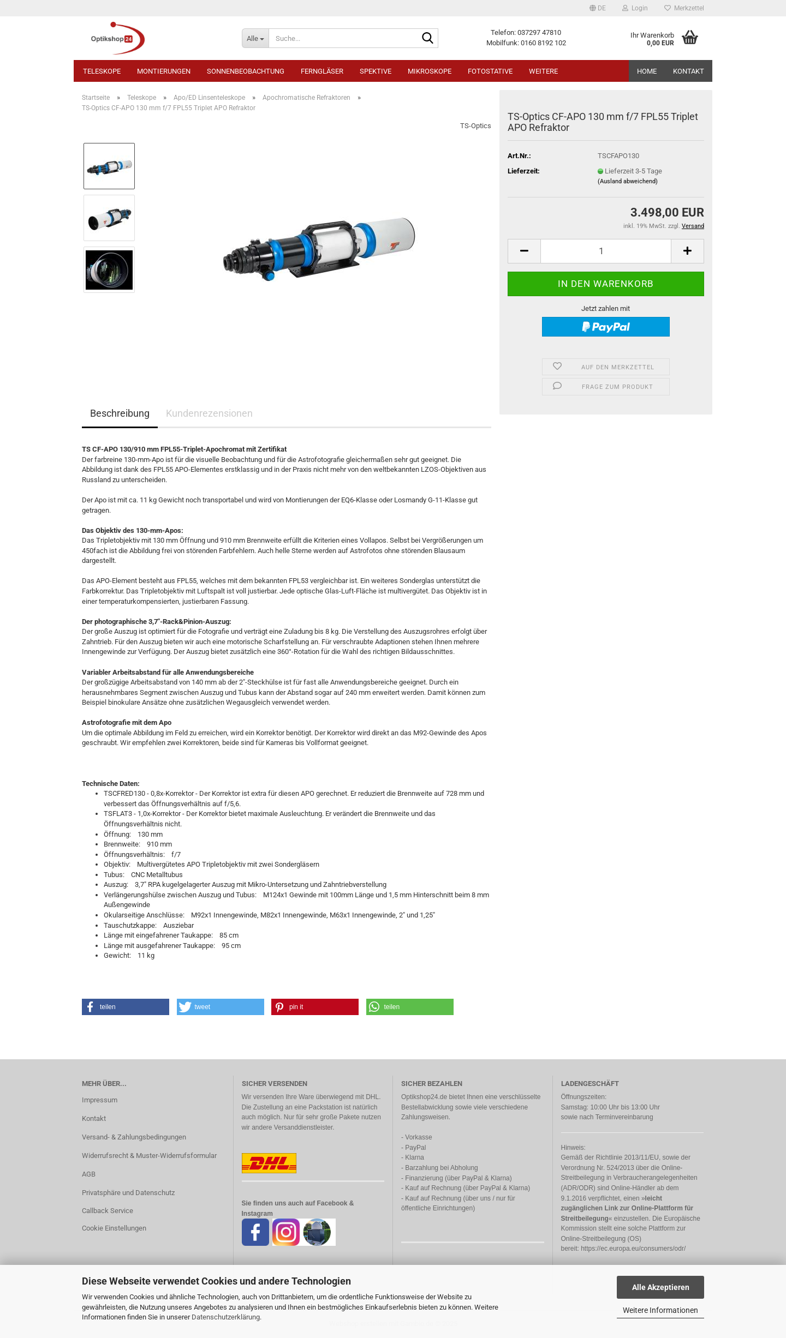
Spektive (375, 71)
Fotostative (490, 71)
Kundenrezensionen (209, 413)
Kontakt (688, 71)
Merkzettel (684, 8)
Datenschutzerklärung (226, 1317)
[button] (597, 8)
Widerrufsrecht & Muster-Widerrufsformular (149, 1155)
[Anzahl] (605, 251)
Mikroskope (429, 71)
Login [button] (635, 8)
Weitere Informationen (660, 1310)
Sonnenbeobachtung (245, 71)
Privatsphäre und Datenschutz (128, 1193)
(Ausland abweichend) (628, 181)
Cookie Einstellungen (114, 1228)
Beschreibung (120, 413)
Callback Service (107, 1211)
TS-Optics (475, 126)
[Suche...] (255, 38)
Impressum (99, 1100)
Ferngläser (322, 71)
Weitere (543, 71)
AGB (89, 1174)
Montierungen (163, 71)
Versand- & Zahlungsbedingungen (134, 1137)
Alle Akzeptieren (660, 1287)
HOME (647, 71)
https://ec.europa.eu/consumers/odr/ (633, 1248)
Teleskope (102, 71)
